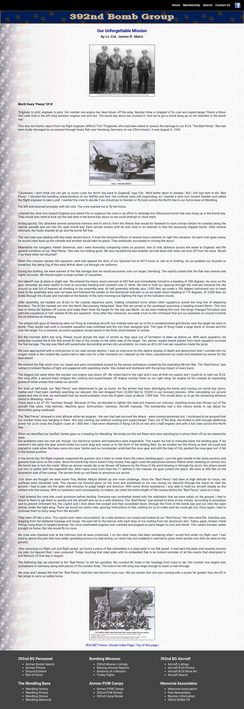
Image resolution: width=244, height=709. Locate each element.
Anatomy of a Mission (111, 671)
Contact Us (222, 5)
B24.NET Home (97, 645)
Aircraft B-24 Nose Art (182, 671)
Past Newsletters (179, 692)
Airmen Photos (36, 668)
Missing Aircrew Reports (113, 668)
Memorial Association (182, 689)
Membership (191, 5)
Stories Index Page (121, 645)
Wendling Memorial (38, 700)
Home (177, 5)
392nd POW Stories (110, 692)
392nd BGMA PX (179, 700)
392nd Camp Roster (110, 696)
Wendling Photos (37, 692)
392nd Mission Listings (112, 664)
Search (207, 5)
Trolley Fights (106, 675)
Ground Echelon (36, 671)
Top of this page (146, 645)
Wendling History (37, 689)
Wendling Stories (37, 696)
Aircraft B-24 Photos (181, 668)
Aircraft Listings (178, 664)
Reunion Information (181, 696)
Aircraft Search (178, 675)
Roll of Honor (34, 675)
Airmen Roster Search (40, 664)
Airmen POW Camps (110, 689)
